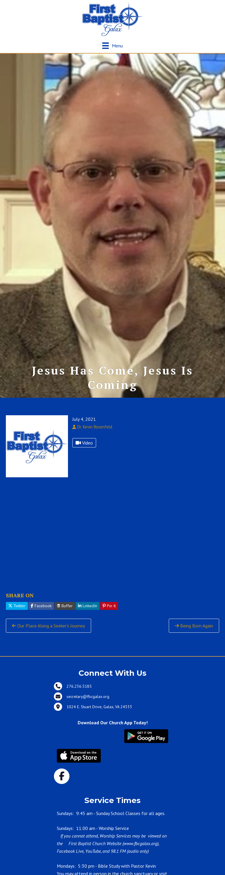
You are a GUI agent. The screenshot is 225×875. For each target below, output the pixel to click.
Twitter (16, 612)
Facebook (41, 612)
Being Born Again (194, 631)
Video (84, 449)
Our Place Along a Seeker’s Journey (48, 631)
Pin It (109, 612)
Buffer (65, 612)
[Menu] (112, 45)
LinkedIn (87, 612)
